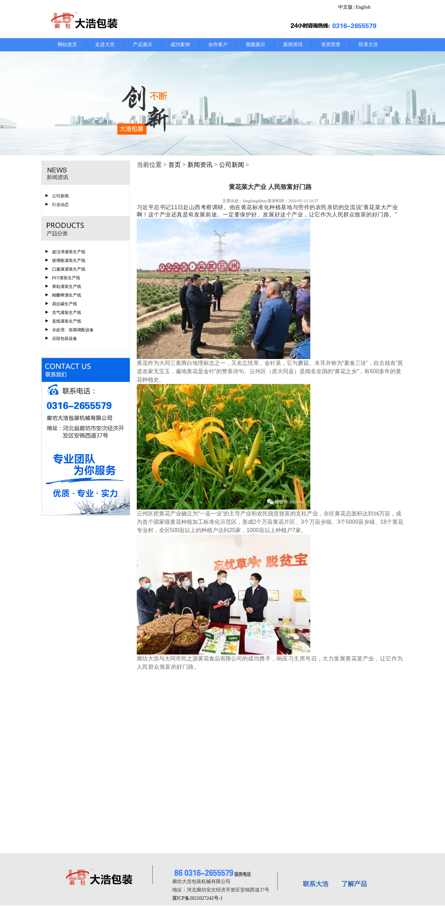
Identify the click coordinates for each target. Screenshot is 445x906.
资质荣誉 (331, 44)
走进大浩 (105, 44)
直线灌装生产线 (66, 321)
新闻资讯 (293, 44)
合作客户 (218, 44)
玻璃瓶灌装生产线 (68, 260)
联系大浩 (368, 44)
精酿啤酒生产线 (66, 295)
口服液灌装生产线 (68, 269)
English (362, 7)
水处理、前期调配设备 (73, 329)
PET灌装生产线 (66, 277)
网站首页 (67, 44)
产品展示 (142, 44)
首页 (174, 164)
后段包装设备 (64, 338)
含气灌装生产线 (66, 312)
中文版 (345, 7)
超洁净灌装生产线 (68, 251)
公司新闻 (60, 196)
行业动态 (60, 204)
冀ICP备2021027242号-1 (197, 898)
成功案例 (180, 44)
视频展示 (255, 44)
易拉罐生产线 (64, 303)
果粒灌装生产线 (66, 286)
